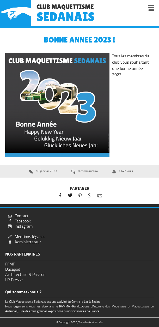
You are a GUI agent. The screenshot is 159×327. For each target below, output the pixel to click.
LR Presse (14, 279)
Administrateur (28, 241)
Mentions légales (29, 236)
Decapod (12, 269)
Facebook (23, 221)
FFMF (10, 264)
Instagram (24, 226)
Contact (21, 215)
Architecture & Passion (25, 274)
